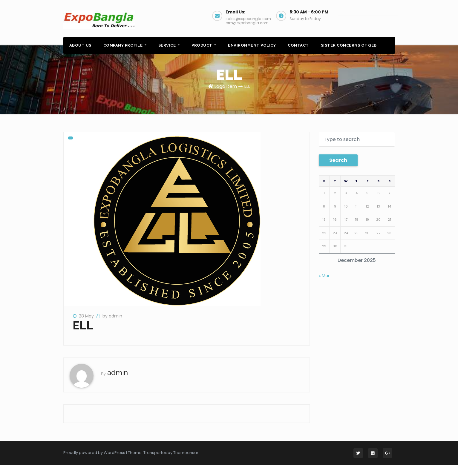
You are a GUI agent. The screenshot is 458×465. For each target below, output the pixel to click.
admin (117, 372)
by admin (112, 316)
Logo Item (226, 86)
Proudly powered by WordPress (94, 452)
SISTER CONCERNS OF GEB (349, 45)
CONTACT (298, 45)
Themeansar (185, 452)
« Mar (324, 276)
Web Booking (367, 15)
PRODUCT (204, 45)
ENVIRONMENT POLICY (252, 45)
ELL (247, 86)
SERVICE (169, 45)
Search (338, 160)
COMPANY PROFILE (124, 45)
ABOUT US (80, 45)
